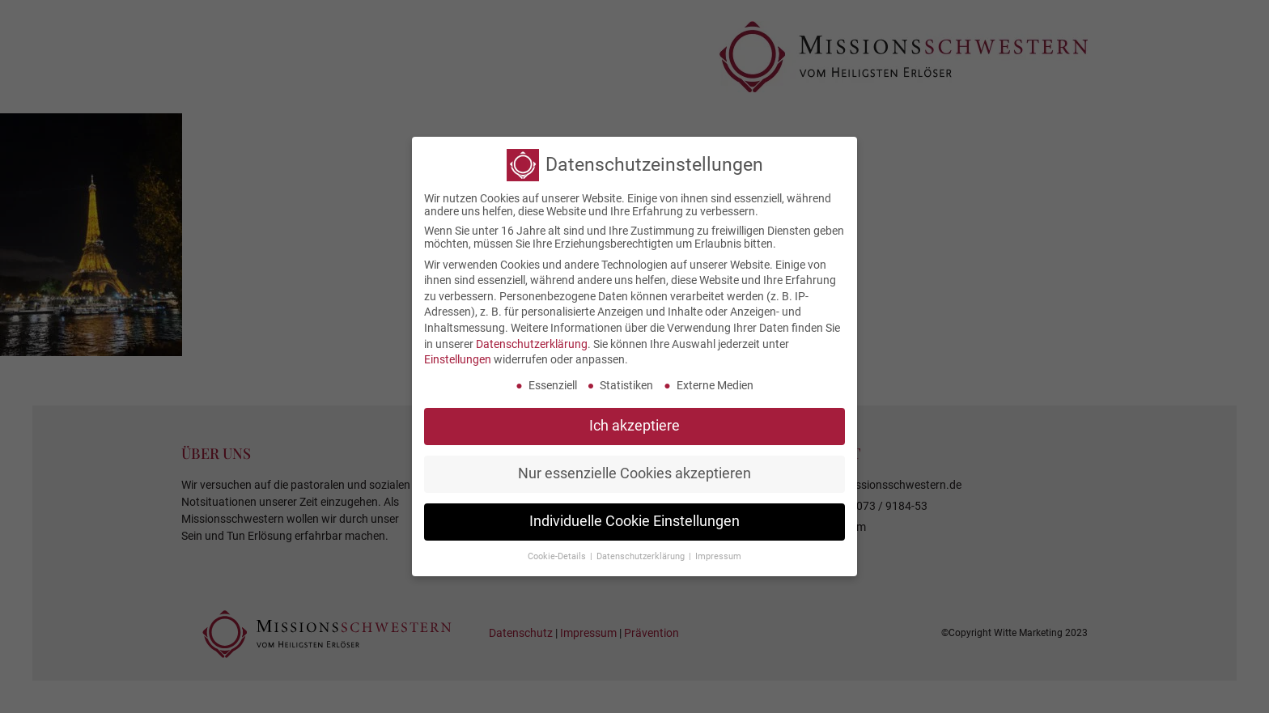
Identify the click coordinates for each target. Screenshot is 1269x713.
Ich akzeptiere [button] (634, 421)
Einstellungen (457, 355)
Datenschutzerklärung (532, 339)
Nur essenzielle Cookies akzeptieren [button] (634, 468)
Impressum (718, 551)
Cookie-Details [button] (558, 551)
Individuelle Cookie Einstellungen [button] (634, 516)
